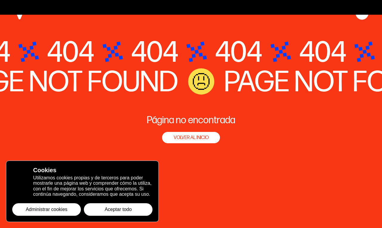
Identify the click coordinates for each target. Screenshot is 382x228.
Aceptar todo (118, 209)
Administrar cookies (46, 209)
